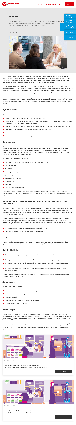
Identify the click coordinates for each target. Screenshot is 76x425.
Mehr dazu (63, 371)
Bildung (54, 4)
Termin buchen (40, 4)
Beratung (48, 4)
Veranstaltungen (70, 32)
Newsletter (71, 37)
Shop (59, 4)
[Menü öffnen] (69, 4)
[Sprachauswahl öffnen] (14, 32)
